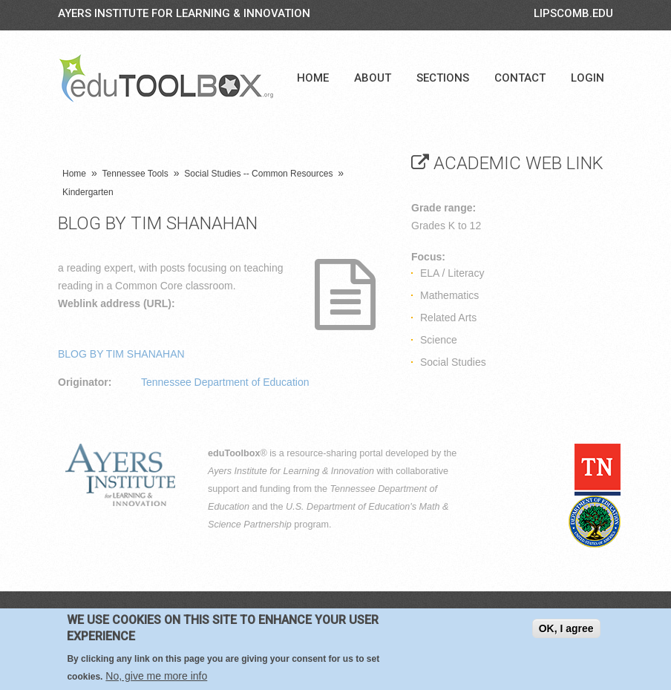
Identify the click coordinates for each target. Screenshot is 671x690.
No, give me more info (156, 679)
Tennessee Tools (135, 173)
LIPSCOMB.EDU (573, 13)
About (372, 78)
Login (587, 78)
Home (313, 78)
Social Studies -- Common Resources (258, 173)
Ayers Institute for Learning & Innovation (184, 13)
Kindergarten (88, 192)
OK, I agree (566, 632)
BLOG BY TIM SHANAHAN (121, 354)
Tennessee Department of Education (225, 382)
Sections (442, 78)
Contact (520, 78)
